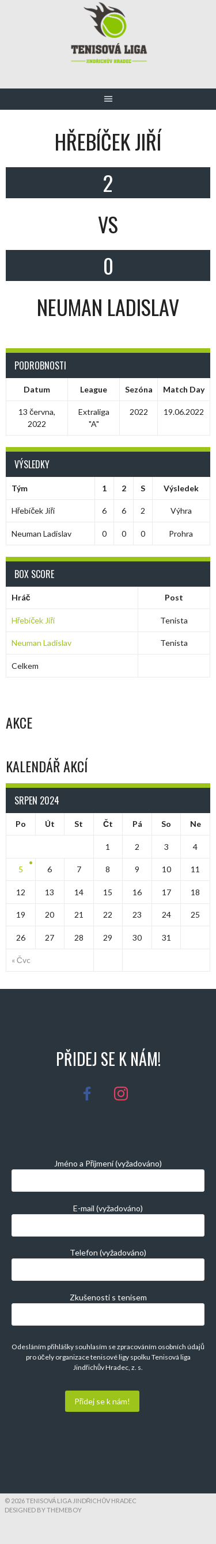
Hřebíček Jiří (33, 620)
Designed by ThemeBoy (43, 1510)
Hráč (21, 597)
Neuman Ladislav (41, 643)
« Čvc (21, 960)
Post (174, 597)
